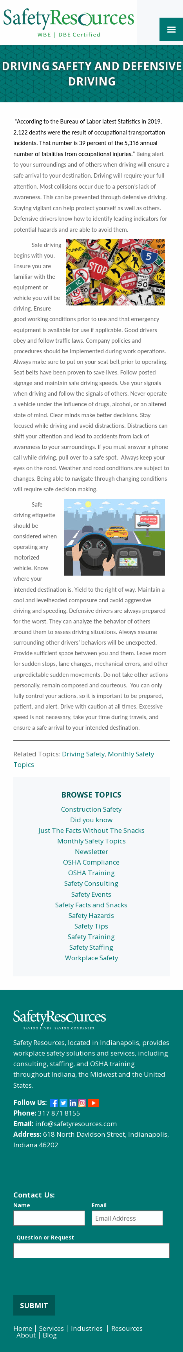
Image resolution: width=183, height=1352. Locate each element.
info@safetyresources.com (76, 1123)
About (26, 1334)
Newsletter (91, 851)
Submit (34, 1305)
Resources (127, 1328)
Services (51, 1328)
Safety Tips (91, 925)
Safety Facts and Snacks (91, 904)
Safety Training (91, 936)
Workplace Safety (91, 957)
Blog (50, 1334)
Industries (87, 1328)
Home (22, 1328)
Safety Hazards (91, 915)
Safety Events (91, 894)
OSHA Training (91, 872)
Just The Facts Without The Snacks (91, 830)
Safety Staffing (91, 947)
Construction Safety (91, 809)
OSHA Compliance (91, 862)
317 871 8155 (59, 1113)
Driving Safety (83, 753)
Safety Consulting (91, 883)
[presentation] (72, 1280)
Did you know (91, 819)
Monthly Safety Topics (91, 840)
